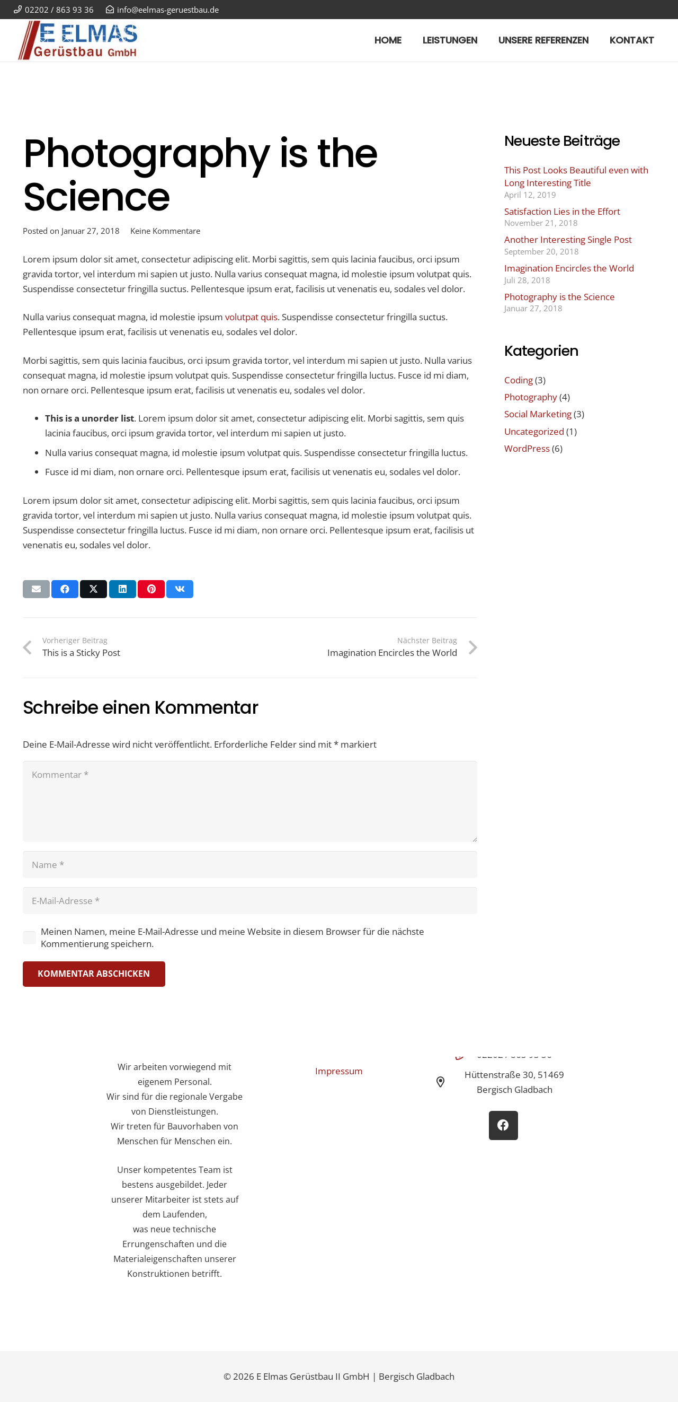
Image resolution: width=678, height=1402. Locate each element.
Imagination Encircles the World (569, 268)
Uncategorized (534, 431)
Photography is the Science (559, 297)
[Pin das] (151, 589)
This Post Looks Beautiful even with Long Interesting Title (576, 176)
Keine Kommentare (165, 230)
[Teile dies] (64, 589)
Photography (530, 397)
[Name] (250, 864)
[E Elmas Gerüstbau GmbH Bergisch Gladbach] (85, 40)
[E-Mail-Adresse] (250, 900)
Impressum (339, 1071)
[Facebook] (503, 1125)
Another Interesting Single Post (568, 239)
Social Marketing (538, 414)
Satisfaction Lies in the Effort (562, 211)
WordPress (527, 448)
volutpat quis (251, 317)
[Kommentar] (250, 801)
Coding (518, 380)
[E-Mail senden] (36, 589)
